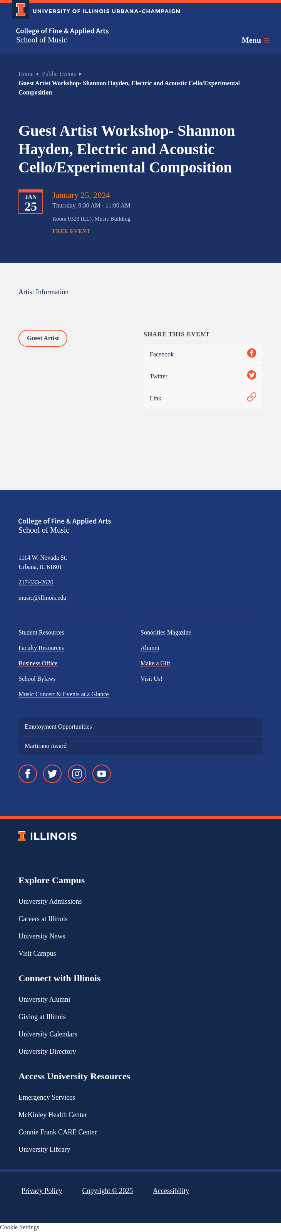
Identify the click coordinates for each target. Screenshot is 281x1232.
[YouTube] (101, 774)
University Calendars (47, 1034)
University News (41, 936)
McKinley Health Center (52, 1115)
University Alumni (44, 999)
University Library (44, 1149)
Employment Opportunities (58, 726)
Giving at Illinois (42, 1017)
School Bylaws (36, 678)
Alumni (149, 648)
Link (203, 398)
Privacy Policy (42, 1191)
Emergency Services (46, 1097)
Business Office (37, 663)
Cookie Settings (19, 1227)
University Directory (47, 1051)
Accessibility (171, 1191)
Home (25, 74)
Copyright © (107, 1191)
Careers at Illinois (43, 919)
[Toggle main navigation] (255, 40)
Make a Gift (155, 663)
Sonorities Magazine (165, 632)
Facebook (203, 354)
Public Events (59, 74)
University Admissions (50, 901)
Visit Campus (37, 953)
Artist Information (43, 292)
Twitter (203, 376)
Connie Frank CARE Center (57, 1132)
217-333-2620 (36, 582)
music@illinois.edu (42, 597)
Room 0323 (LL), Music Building (91, 219)
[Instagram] (77, 774)
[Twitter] (52, 774)
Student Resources (41, 632)
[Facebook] (27, 774)
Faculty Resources (41, 648)
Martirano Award (46, 746)
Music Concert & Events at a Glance (63, 694)
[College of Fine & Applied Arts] (93, 31)
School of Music (41, 39)
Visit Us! (151, 678)
